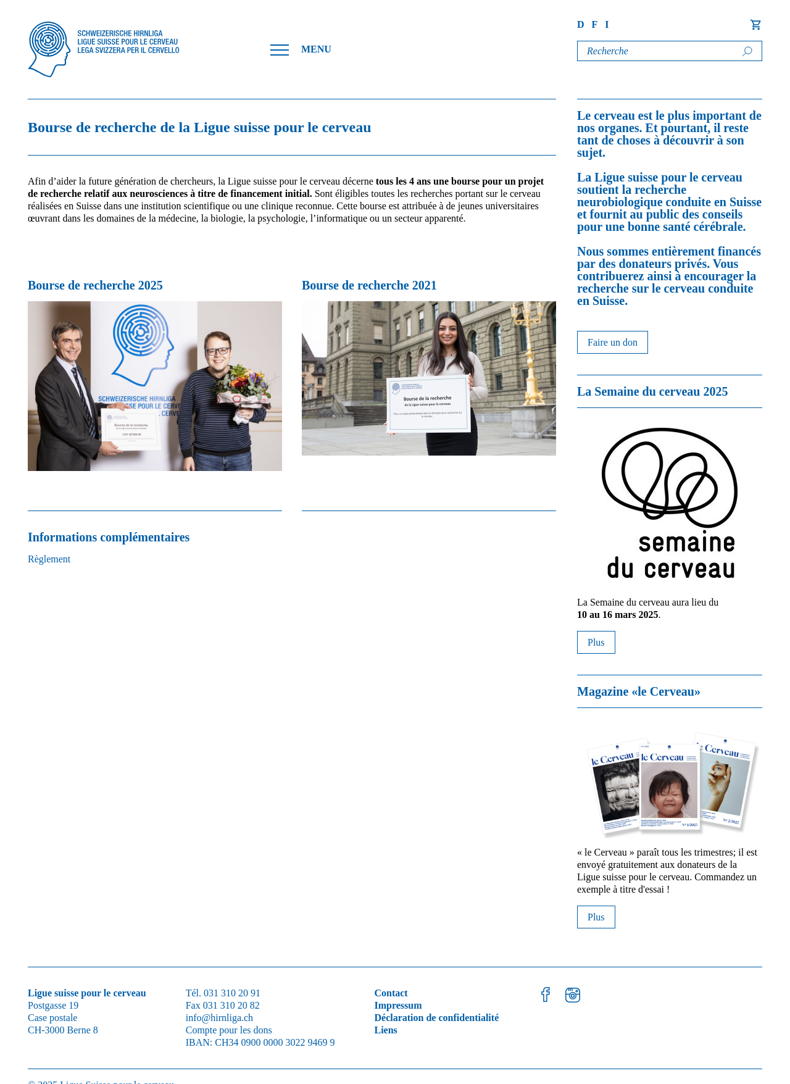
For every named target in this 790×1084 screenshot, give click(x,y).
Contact (390, 993)
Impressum (398, 1005)
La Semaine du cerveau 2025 (652, 391)
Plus (596, 642)
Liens (385, 1030)
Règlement (49, 559)
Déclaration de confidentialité (436, 1017)
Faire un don (613, 342)
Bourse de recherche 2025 (95, 285)
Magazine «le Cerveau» (639, 691)
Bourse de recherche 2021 (369, 285)
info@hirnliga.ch (219, 1017)
